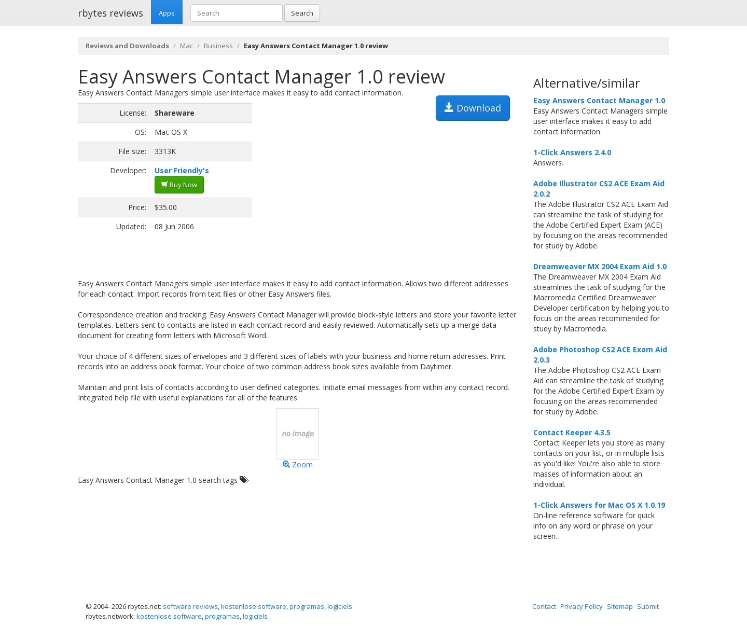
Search (302, 13)
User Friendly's (182, 170)
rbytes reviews (110, 13)
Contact (544, 606)
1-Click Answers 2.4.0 (572, 152)
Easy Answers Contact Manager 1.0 (599, 100)
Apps (167, 13)
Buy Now (179, 184)
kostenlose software (253, 606)
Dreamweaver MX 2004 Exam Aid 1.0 (600, 266)
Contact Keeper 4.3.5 (572, 432)
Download (473, 108)
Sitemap (620, 606)
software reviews (190, 606)
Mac (186, 45)
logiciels (339, 606)
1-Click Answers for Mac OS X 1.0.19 (599, 505)
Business (218, 45)
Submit (648, 606)
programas (306, 606)
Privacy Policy (581, 606)
